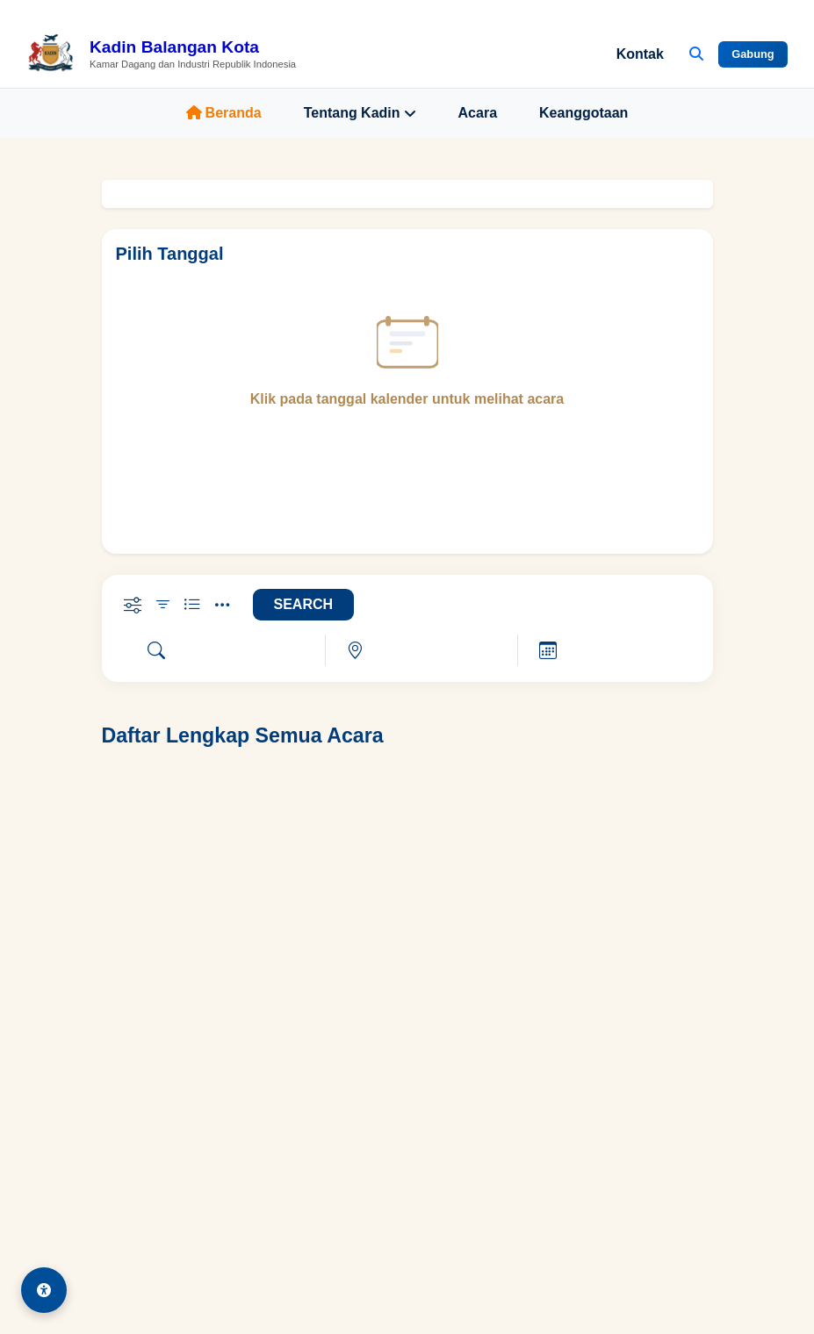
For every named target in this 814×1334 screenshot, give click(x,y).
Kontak (640, 54)
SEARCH (304, 604)
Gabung (752, 54)
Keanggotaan (583, 112)
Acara (477, 112)
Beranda (224, 112)
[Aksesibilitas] (44, 1290)
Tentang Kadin (360, 113)
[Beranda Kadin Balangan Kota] (161, 54)
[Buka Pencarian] (696, 54)
